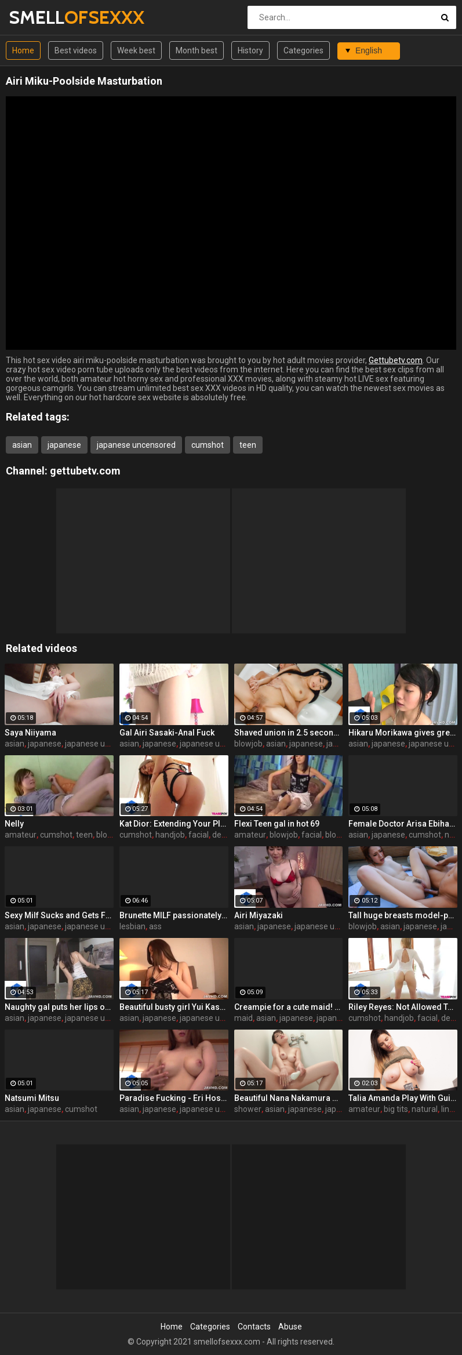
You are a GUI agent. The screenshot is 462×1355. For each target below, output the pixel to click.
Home (23, 50)
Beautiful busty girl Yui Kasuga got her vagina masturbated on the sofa (173, 1007)
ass (155, 926)
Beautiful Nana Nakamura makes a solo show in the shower (288, 1098)
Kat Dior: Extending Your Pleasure (173, 823)
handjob (170, 834)
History (250, 50)
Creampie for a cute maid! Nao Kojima (288, 1007)
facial (198, 834)
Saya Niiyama (30, 732)
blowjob (248, 743)
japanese (64, 445)
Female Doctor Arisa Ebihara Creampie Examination (402, 823)
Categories (303, 50)
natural (425, 1109)
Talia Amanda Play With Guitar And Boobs (402, 1098)
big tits (396, 1109)
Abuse (290, 1326)
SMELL (39, 17)
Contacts (254, 1326)
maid (243, 1018)
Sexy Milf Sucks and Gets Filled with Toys (59, 915)
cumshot (207, 445)
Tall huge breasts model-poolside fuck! (402, 915)
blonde (337, 834)
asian (22, 445)
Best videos (75, 50)
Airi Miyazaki (258, 915)
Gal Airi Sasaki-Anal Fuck (166, 732)
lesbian (132, 926)
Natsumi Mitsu (32, 1098)
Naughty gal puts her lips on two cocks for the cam (59, 1007)
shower (247, 1109)
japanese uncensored (136, 445)
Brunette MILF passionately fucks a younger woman (173, 915)
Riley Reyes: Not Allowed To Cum (402, 1007)
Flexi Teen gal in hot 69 (276, 823)
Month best (196, 50)
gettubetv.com (85, 471)
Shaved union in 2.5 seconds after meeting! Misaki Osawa (288, 732)
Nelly (14, 823)
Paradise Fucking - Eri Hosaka (173, 1098)
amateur (21, 834)
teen (247, 445)
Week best (136, 50)
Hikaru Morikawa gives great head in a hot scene (402, 732)
